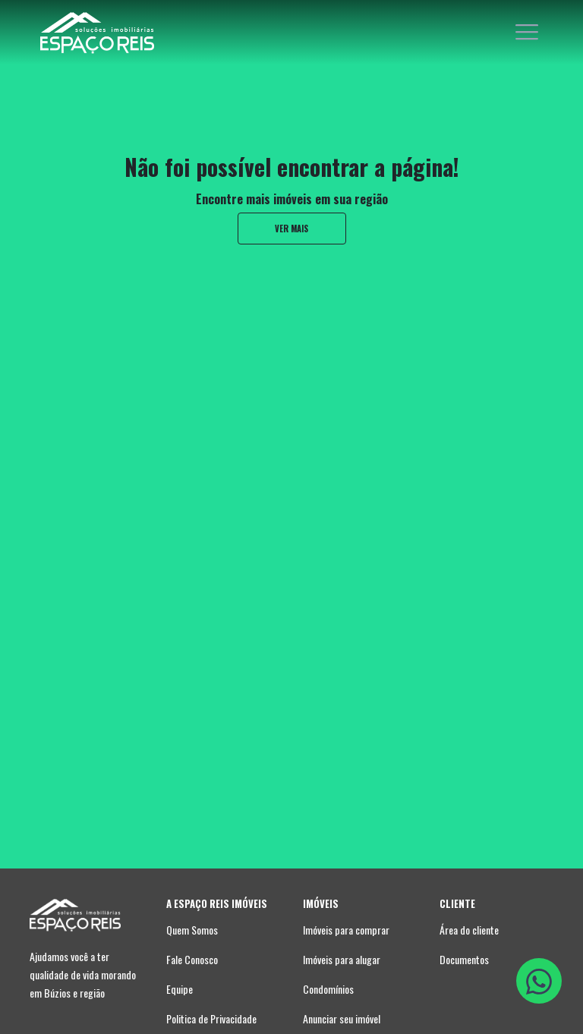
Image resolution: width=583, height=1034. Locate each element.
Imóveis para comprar (346, 930)
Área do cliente (469, 930)
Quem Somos (192, 930)
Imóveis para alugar (341, 959)
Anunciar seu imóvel (341, 1018)
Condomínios (328, 989)
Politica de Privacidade (211, 1018)
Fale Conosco (192, 959)
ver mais (291, 228)
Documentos (464, 959)
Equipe (179, 989)
